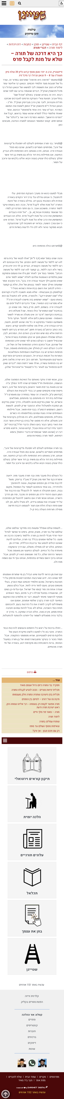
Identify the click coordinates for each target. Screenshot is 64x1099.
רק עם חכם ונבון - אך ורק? (46, 731)
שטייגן (45, 44)
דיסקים (32, 1043)
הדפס (30, 672)
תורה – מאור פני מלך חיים (46, 712)
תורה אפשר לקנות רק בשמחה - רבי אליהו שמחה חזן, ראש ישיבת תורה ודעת (32, 705)
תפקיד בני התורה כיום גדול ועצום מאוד (39, 685)
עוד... (56, 680)
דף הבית (57, 44)
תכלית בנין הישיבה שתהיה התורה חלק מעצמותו (35, 694)
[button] (19, 3)
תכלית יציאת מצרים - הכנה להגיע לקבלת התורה (35, 690)
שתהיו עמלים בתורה (49, 721)
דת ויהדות (15, 44)
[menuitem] (32, 765)
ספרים (32, 1020)
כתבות (27, 44)
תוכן (36, 44)
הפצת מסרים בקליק (32, 1002)
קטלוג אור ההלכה (32, 1015)
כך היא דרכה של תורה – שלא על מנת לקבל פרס (36, 56)
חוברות (32, 1031)
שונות (32, 1049)
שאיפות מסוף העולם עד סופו (44, 726)
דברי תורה (40, 48)
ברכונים (32, 1037)
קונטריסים (32, 1025)
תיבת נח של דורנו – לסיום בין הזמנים (40, 699)
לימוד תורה (55, 48)
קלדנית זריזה (32, 996)
